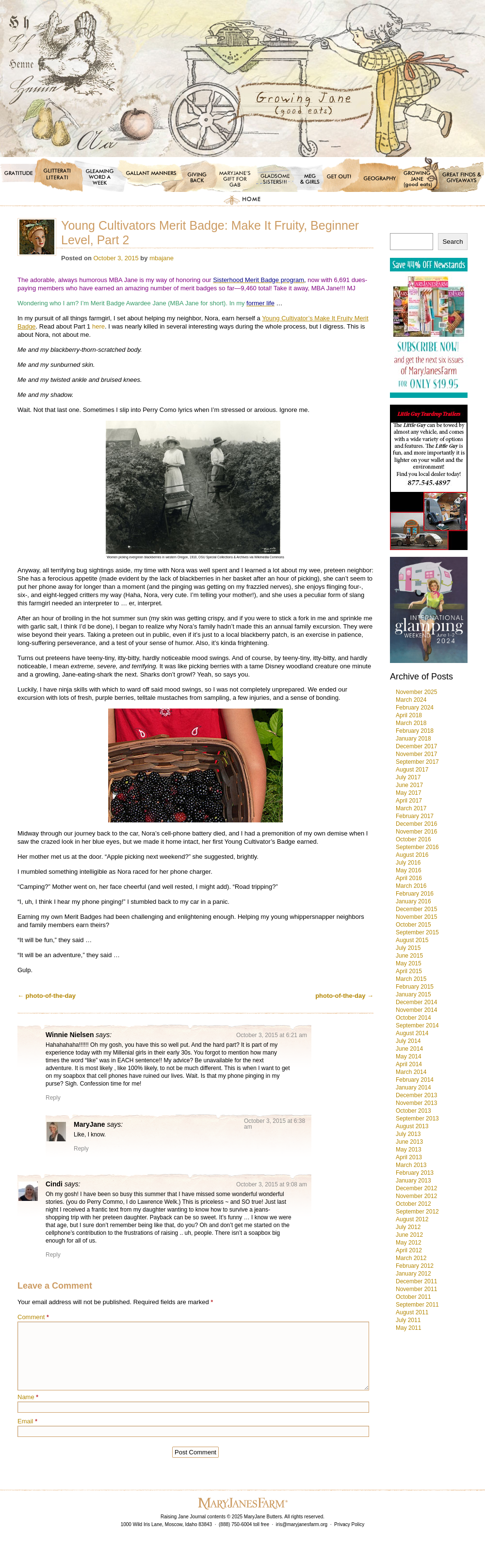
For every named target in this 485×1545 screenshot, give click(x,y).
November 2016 (416, 831)
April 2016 (409, 878)
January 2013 (413, 1180)
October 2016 (413, 839)
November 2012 (416, 1196)
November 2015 (416, 917)
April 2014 (409, 1064)
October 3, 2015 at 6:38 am (274, 1124)
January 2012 (413, 1273)
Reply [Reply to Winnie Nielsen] (53, 1097)
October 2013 (413, 1110)
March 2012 (411, 1258)
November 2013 (416, 1103)
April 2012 (409, 1250)
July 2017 (408, 777)
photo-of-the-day (46, 995)
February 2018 (415, 730)
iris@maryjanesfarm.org (301, 1524)
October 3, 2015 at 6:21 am (271, 1035)
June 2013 (409, 1141)
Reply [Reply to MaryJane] (81, 1148)
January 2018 (413, 738)
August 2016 (412, 854)
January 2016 (413, 901)
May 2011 (408, 1327)
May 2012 (408, 1242)
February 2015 (415, 986)
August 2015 (412, 940)
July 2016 (408, 862)
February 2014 (415, 1079)
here (98, 326)
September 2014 (417, 1025)
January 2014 (413, 1087)
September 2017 (417, 761)
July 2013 (408, 1134)
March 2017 (411, 808)
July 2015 (408, 948)
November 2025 (416, 692)
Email (27, 1421)
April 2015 (409, 971)
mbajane (161, 258)
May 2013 (408, 1149)
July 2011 (408, 1320)
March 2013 (411, 1165)
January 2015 (413, 994)
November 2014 (416, 1010)
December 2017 (416, 746)
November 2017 (416, 754)
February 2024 (415, 707)
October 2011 (413, 1296)
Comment (33, 1317)
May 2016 (408, 870)
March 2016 (411, 886)
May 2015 (408, 963)
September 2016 (417, 847)
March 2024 (411, 699)
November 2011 (416, 1289)
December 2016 (416, 823)
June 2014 (409, 1048)
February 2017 (415, 816)
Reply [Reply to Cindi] (53, 1254)
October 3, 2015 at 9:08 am (271, 1184)
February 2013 (415, 1172)
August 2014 (412, 1033)
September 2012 (417, 1211)
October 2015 (413, 924)
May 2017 (408, 792)
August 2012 (412, 1219)
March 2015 (411, 979)
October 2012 (413, 1203)
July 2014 (408, 1041)
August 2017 (412, 769)
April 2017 (409, 800)
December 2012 (416, 1188)
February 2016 (415, 893)
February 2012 (415, 1265)
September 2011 (417, 1304)
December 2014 (416, 1002)
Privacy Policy (349, 1524)
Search (452, 241)
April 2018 (409, 715)
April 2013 (409, 1157)
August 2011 (412, 1312)
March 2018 (411, 723)
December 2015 (416, 909)
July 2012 (408, 1227)
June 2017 (409, 785)
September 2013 (417, 1118)
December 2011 (416, 1281)
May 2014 (408, 1056)
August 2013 (412, 1126)
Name (27, 1397)
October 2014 (413, 1017)
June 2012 (409, 1234)
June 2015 (409, 955)
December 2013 (416, 1095)
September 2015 (417, 932)
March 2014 (411, 1072)
